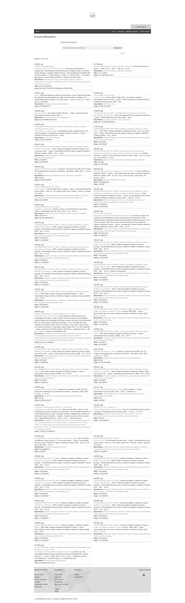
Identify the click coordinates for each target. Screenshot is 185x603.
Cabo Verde (83, 333)
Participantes (78, 577)
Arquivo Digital (145, 31)
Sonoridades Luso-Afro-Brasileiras (47, 316)
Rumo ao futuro (40, 189)
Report (96, 131)
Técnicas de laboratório (111, 229)
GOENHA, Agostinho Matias (44, 66)
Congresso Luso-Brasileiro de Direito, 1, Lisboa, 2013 (53, 407)
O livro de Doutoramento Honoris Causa (108, 409)
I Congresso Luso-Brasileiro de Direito (48, 409)
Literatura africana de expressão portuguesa (59, 79)
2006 (67, 236)
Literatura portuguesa (78, 82)
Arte (45, 137)
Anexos (75, 213)
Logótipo (37, 582)
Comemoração (52, 338)
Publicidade (62, 198)
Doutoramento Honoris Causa (104, 416)
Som (50, 336)
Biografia (63, 336)
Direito (59, 420)
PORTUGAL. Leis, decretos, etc (105, 407)
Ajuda (122, 53)
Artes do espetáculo (49, 340)
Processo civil (47, 427)
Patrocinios (38, 587)
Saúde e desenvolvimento (112, 160)
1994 (132, 202)
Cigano (71, 340)
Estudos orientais (41, 113)
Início (114, 31)
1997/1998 (58, 302)
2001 (67, 258)
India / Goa (58, 577)
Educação (54, 560)
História (106, 104)
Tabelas (69, 213)
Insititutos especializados (141, 137)
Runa (36, 95)
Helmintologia (131, 231)
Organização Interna (41, 584)
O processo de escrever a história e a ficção (50, 68)
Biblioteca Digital (132, 31)
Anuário (109, 320)
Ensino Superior (100, 140)
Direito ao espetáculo (42, 425)
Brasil (54, 333)
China (51, 137)
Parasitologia (125, 229)
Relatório (110, 140)
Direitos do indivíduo (53, 422)
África (59, 333)
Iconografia (78, 338)
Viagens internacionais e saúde (46, 169)
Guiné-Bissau (58, 579)
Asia (68, 117)
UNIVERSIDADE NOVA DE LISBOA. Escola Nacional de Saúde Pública (119, 151)
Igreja (59, 340)
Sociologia (48, 117)
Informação (127, 160)
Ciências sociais (109, 71)
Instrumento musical (66, 338)
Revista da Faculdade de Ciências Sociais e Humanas (113, 66)
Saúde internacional (68, 175)
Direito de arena (81, 422)
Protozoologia (120, 231)
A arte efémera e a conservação (46, 131)
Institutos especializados (102, 202)
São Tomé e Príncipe (61, 584)
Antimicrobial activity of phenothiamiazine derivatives (112, 216)
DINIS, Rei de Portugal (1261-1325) (115, 414)
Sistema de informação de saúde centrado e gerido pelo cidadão (116, 153)
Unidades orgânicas (74, 198)
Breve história (38, 575)
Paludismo (107, 180)
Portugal (62, 117)
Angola (64, 333)
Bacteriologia (109, 231)
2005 (126, 298)
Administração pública (60, 427)
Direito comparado (57, 425)
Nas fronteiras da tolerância (103, 115)
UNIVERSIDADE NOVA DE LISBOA (47, 187)
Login (37, 31)
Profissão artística (73, 336)
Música (55, 336)
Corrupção (73, 427)
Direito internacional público (72, 420)
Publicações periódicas (124, 71)
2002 (126, 275)
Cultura (38, 340)
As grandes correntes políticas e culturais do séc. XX (53, 552)
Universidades (99, 396)
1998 (126, 253)
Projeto (76, 575)
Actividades (109, 396)
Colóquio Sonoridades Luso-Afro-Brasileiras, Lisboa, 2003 (55, 314)
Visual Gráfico (46, 198)
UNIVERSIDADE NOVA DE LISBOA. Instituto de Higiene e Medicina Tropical (121, 129)
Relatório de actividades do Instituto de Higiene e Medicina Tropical (117, 193)
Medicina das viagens (51, 175)
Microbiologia (99, 231)
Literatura (47, 104)
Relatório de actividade (43, 149)
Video (55, 198)
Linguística (87, 338)
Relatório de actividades (120, 202)
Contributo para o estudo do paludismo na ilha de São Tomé (115, 171)
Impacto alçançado (40, 579)
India (111, 104)
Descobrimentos (40, 338)
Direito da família (71, 425)
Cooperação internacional (141, 229)
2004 (67, 280)
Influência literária (44, 84)
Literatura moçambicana (54, 82)
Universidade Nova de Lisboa (104, 95)
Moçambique (72, 333)
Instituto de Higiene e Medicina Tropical (117, 137)
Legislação (47, 429)
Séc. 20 (66, 82)
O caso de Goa (99, 97)
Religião (65, 340)
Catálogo (121, 31)
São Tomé (122, 180)
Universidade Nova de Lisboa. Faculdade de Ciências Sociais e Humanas (120, 113)
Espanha (38, 336)
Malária (114, 180)
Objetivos (37, 577)
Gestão (134, 160)
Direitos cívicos (117, 120)
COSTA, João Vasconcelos (103, 213)
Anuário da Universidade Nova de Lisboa (108, 389)
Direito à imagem (68, 422)
